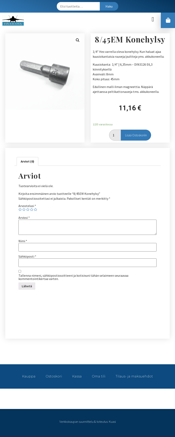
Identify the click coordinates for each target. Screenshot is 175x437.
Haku (109, 6)
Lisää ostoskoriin (136, 135)
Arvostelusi (27, 205)
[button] (153, 19)
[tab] (27, 161)
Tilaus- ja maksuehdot (134, 376)
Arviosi (24, 217)
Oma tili (98, 376)
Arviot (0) (27, 161)
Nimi (22, 241)
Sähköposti (27, 256)
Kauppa (28, 376)
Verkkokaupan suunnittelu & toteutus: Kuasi (87, 422)
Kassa (77, 376)
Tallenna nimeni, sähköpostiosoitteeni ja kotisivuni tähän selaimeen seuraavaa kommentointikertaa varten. (73, 277)
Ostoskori (54, 376)
